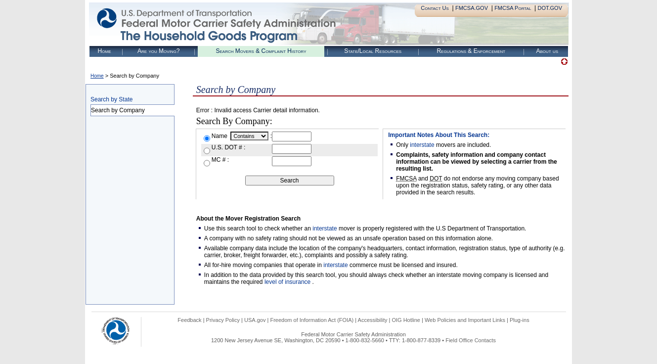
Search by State (111, 99)
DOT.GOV (549, 8)
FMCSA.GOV (471, 8)
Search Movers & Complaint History (261, 50)
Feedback (189, 320)
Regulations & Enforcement (471, 50)
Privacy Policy (223, 320)
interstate (422, 144)
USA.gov (254, 320)
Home (104, 50)
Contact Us (435, 8)
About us (547, 50)
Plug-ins (519, 320)
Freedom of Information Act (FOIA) (311, 320)
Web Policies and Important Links (465, 320)
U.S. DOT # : (228, 147)
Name (220, 136)
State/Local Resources (372, 50)
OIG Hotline (406, 320)
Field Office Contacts (470, 340)
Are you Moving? (158, 50)
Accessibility (373, 320)
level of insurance (288, 281)
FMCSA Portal (512, 8)
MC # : (220, 159)
